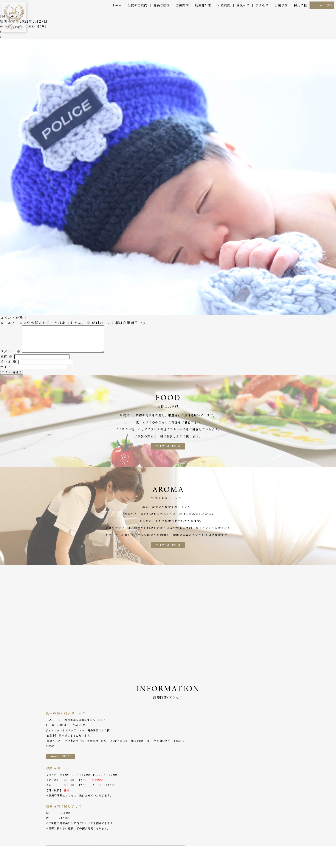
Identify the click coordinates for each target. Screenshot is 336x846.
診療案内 (182, 5)
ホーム (117, 5)
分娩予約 (281, 5)
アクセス (262, 5)
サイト (5, 369)
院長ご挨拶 (161, 5)
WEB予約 (326, 5)
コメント (10, 354)
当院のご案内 (137, 5)
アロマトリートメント (159, 833)
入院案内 (223, 5)
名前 (6, 359)
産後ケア (243, 5)
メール (8, 364)
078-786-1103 (61, 732)
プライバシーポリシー (260, 833)
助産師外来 (203, 5)
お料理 (135, 833)
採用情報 (300, 5)
